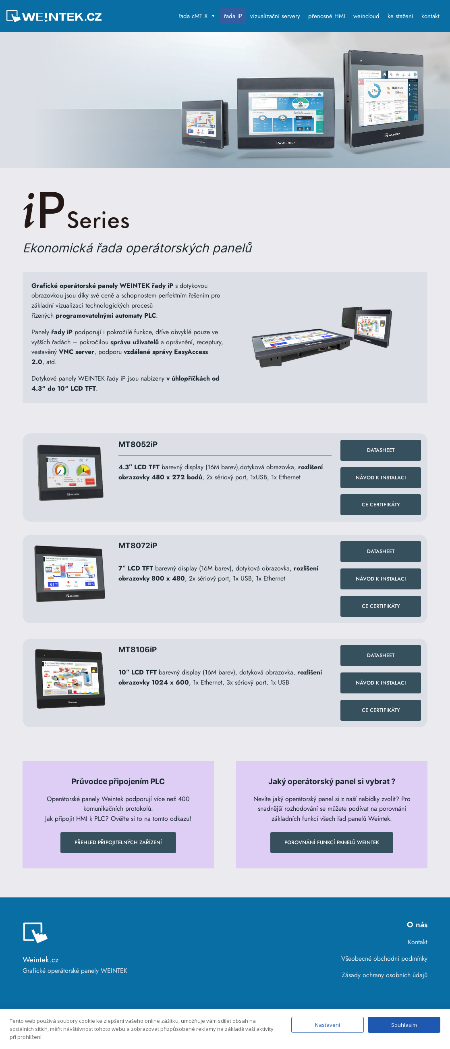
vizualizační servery (275, 16)
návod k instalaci (381, 683)
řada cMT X (197, 16)
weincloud (366, 16)
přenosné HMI (326, 16)
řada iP (233, 16)
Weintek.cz (41, 959)
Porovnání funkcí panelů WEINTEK (331, 842)
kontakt (430, 16)
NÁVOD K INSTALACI (381, 477)
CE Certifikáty (381, 504)
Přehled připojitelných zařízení (118, 842)
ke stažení (400, 16)
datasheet (380, 450)
